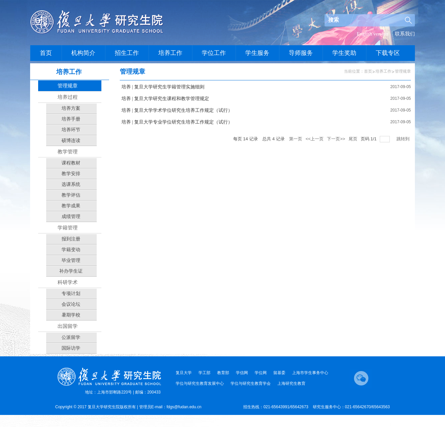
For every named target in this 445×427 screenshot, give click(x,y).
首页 (368, 71)
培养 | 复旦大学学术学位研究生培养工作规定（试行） (177, 110)
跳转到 (403, 138)
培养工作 (383, 71)
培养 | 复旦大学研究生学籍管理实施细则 (162, 86)
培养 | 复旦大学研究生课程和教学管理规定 (165, 98)
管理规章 (403, 71)
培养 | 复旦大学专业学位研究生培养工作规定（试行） (177, 122)
